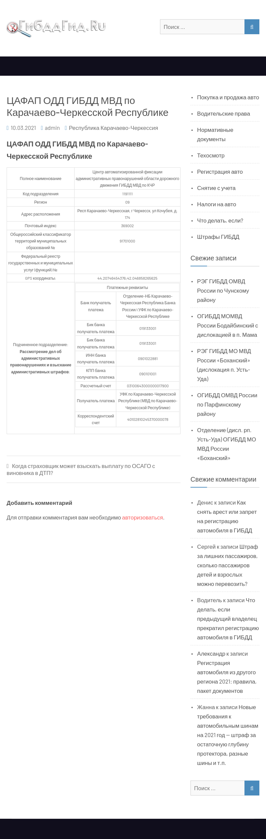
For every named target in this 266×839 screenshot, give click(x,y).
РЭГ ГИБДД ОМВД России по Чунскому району (223, 290)
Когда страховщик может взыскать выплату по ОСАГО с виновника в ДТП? (81, 469)
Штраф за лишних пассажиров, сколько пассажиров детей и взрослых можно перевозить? (227, 565)
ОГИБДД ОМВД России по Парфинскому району (227, 404)
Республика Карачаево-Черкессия (113, 127)
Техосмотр (211, 155)
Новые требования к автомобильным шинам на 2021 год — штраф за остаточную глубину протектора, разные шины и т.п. (227, 734)
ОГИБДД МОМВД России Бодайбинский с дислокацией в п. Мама (227, 325)
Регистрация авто (220, 171)
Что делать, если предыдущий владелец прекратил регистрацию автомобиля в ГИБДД (228, 618)
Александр (211, 653)
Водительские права (223, 113)
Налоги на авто (216, 204)
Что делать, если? (220, 220)
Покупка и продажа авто (228, 97)
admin (52, 127)
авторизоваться (142, 517)
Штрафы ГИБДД (218, 236)
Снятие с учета (216, 187)
